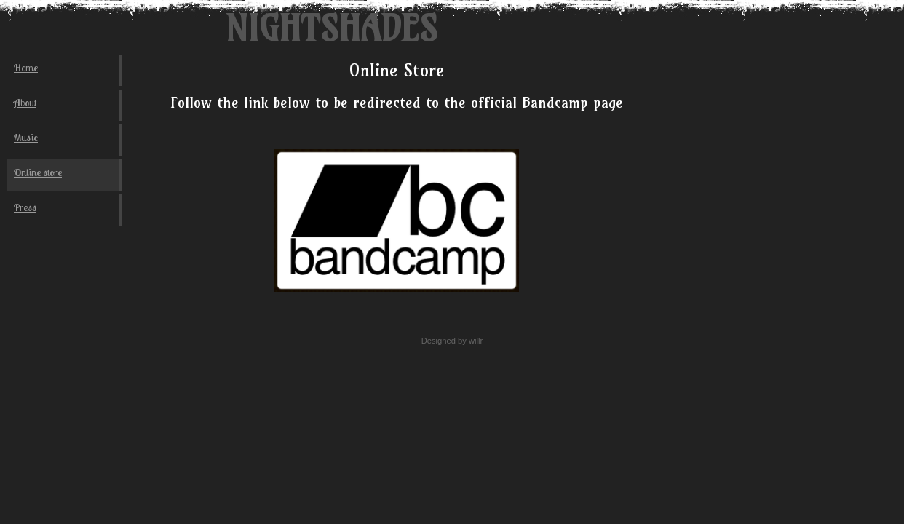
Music (26, 137)
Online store (38, 172)
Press (25, 207)
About (25, 102)
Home (26, 67)
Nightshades (331, 29)
